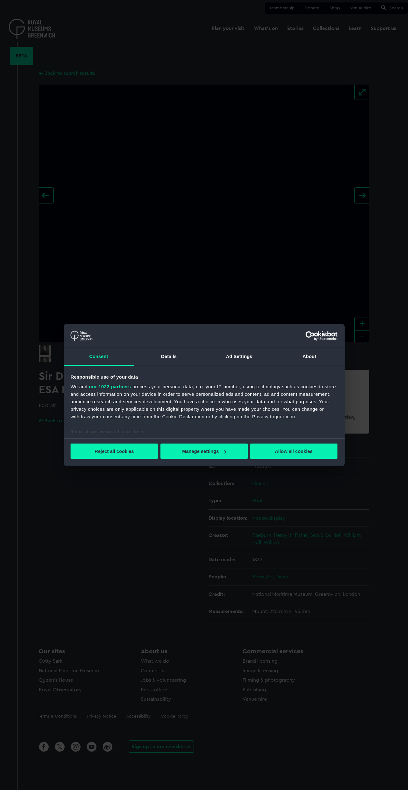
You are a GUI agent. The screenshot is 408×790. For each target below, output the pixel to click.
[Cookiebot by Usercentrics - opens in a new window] (310, 336)
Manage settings (204, 451)
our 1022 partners (110, 386)
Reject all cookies (114, 451)
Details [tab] (169, 356)
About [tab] (309, 356)
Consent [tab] (98, 356)
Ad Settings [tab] (239, 356)
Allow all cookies (294, 451)
